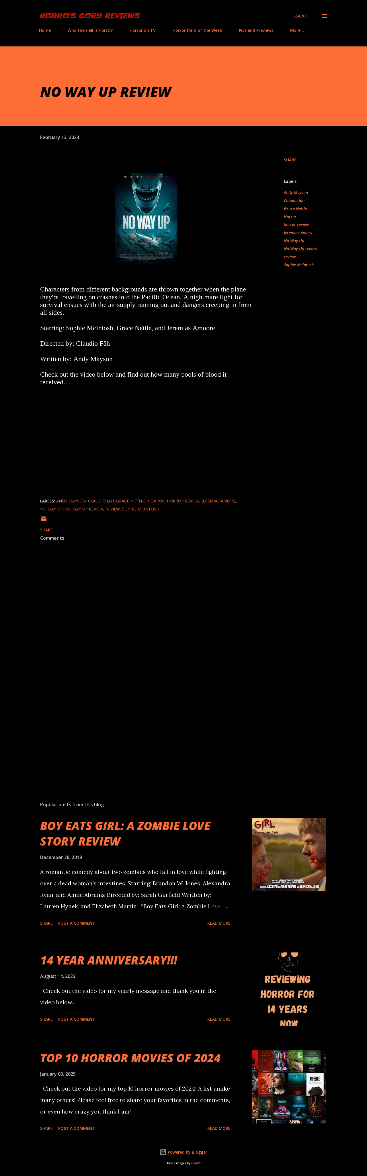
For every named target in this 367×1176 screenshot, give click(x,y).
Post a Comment (76, 923)
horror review (296, 224)
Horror (290, 216)
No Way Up (294, 240)
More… (297, 30)
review (290, 256)
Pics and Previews (256, 30)
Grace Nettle (295, 208)
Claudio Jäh (294, 200)
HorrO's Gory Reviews (89, 16)
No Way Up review (300, 248)
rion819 (196, 1163)
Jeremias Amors (298, 232)
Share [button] (290, 160)
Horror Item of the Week (197, 30)
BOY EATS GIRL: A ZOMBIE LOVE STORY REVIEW (125, 833)
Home (45, 30)
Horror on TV (143, 30)
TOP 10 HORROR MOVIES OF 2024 (130, 1058)
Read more (219, 923)
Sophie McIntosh (299, 264)
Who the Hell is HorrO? (90, 30)
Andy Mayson (296, 192)
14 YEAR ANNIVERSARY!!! (108, 960)
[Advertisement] (137, 730)
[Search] (301, 16)
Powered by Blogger (183, 1152)
